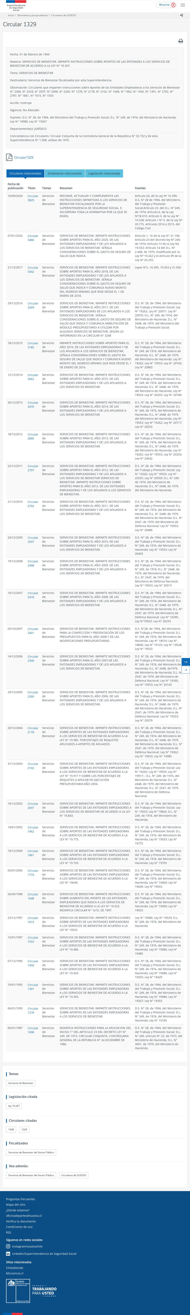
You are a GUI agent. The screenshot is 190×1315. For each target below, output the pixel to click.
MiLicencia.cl (14, 1273)
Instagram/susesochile (24, 1247)
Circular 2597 (33, 540)
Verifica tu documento (21, 1221)
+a (187, 663)
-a (187, 671)
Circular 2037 (33, 806)
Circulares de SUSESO (63, 15)
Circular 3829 (33, 198)
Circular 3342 (33, 270)
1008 (11, 1129)
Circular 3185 (33, 345)
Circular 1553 (33, 939)
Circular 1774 (33, 873)
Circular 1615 (33, 920)
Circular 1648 (33, 896)
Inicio (11, 15)
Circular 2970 (33, 405)
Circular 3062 (33, 377)
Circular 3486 (33, 238)
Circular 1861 (33, 853)
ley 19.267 (14, 1106)
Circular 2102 (33, 766)
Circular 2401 (33, 631)
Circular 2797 (33, 468)
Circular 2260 (33, 694)
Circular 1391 (33, 987)
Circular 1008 (33, 1030)
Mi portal (164, 4)
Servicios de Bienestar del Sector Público (31, 1152)
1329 (24, 1129)
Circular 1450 (33, 963)
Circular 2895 (33, 436)
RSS (8, 1232)
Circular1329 (23, 157)
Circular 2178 (33, 730)
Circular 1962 (33, 829)
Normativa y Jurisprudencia (32, 15)
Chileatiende (14, 1268)
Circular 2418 (33, 595)
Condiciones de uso (19, 1227)
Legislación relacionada (104, 173)
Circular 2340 (33, 658)
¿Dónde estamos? (17, 1210)
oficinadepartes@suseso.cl (24, 1216)
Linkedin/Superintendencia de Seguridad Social (41, 1254)
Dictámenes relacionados (65, 173)
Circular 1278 (33, 1010)
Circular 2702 (33, 504)
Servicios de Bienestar (20, 1083)
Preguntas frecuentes (20, 1199)
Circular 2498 (33, 563)
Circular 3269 (33, 305)
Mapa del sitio (15, 1204)
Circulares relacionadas (25, 173)
